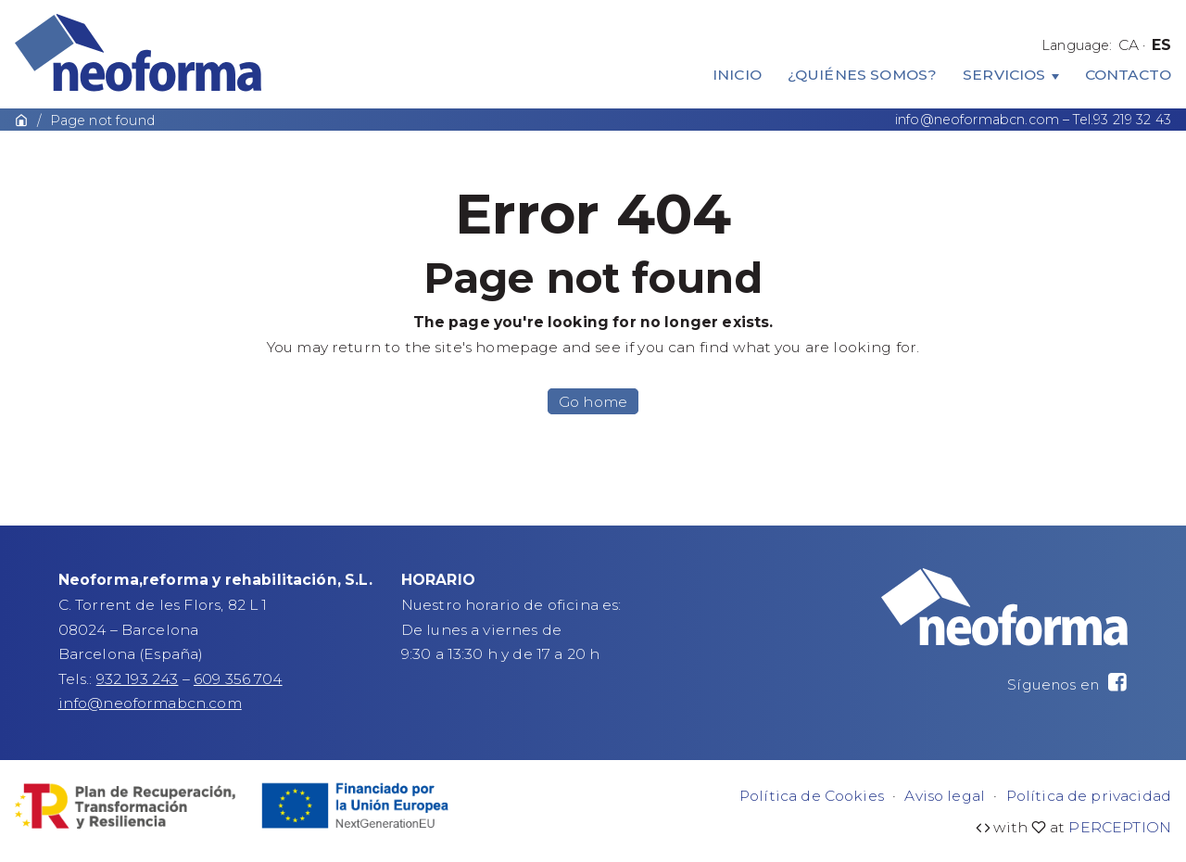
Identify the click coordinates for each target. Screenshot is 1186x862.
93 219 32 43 (1132, 119)
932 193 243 (137, 679)
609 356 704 (238, 679)
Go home (593, 401)
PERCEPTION (1119, 827)
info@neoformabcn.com (977, 119)
